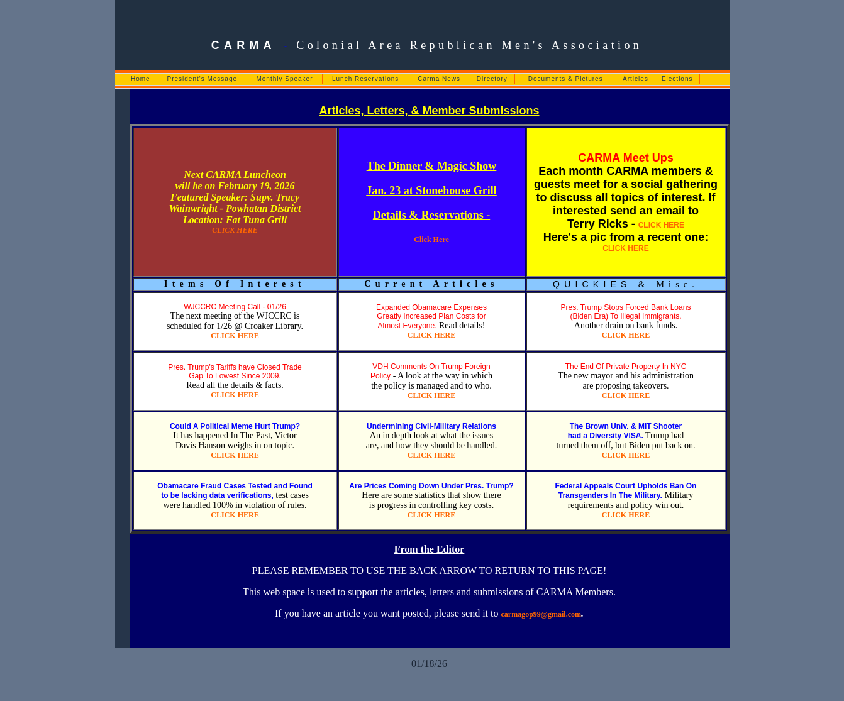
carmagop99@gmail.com (542, 614)
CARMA (243, 45)
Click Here (431, 239)
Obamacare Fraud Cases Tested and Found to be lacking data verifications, (235, 491)
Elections (677, 78)
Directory (492, 78)
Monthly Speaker (284, 78)
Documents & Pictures (565, 78)
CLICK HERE (234, 230)
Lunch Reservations (365, 78)
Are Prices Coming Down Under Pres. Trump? (431, 486)
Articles (635, 78)
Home (140, 78)
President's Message (202, 78)
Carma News (439, 78)
